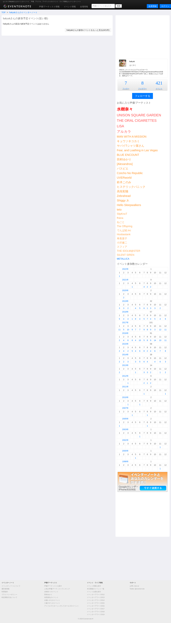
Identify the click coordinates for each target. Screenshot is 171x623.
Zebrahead (124, 195)
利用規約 (5, 591)
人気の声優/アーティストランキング (57, 589)
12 (160, 329)
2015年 (125, 344)
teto (119, 209)
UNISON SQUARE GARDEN (139, 115)
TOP (4, 12)
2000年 (125, 451)
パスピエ (122, 168)
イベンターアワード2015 (96, 603)
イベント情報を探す (94, 586)
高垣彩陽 (122, 191)
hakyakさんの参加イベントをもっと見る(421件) (87, 30)
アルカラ (124, 131)
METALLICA (123, 259)
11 (119, 329)
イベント (159, 89)
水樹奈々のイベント (51, 591)
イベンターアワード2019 (96, 614)
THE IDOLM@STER (128, 250)
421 (159, 83)
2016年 (125, 333)
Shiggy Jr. (123, 200)
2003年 (125, 429)
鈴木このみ (124, 182)
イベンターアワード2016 (96, 606)
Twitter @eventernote (137, 589)
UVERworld (124, 177)
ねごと (121, 222)
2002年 (125, 440)
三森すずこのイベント (52, 603)
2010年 (125, 397)
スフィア (122, 246)
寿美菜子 (122, 238)
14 (155, 340)
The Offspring (124, 226)
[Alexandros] (125, 164)
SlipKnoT (122, 213)
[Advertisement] (142, 37)
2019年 (125, 301)
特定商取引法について (9, 597)
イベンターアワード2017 (96, 609)
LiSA (120, 126)
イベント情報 (70, 6)
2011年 (125, 386)
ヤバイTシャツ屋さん (130, 145)
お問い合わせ (134, 586)
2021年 (125, 280)
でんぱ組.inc (124, 230)
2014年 (125, 354)
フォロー (125, 89)
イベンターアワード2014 (96, 600)
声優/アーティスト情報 (49, 6)
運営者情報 (5, 589)
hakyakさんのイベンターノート (23, 12)
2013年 (125, 365)
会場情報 (84, 6)
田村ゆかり (124, 159)
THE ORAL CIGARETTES (137, 120)
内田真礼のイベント (51, 597)
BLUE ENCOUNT (128, 154)
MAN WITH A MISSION (132, 136)
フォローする (142, 96)
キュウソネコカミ (128, 141)
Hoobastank (124, 234)
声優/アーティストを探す (53, 586)
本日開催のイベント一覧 (95, 589)
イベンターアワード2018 (96, 611)
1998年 (125, 461)
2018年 (125, 312)
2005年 (125, 419)
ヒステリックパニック (131, 186)
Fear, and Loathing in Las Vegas (137, 150)
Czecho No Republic (130, 173)
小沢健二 (122, 242)
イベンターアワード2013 (96, 597)
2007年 (125, 408)
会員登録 (152, 6)
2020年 (125, 290)
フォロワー (142, 89)
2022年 (125, 269)
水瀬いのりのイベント (52, 600)
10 (128, 329)
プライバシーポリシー (9, 594)
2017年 (125, 322)
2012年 (125, 376)
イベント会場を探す (94, 591)
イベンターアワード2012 (96, 594)
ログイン (165, 6)
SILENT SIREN (125, 254)
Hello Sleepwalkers (129, 205)
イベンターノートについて (11, 586)
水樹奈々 (125, 109)
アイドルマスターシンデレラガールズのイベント (61, 606)
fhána (120, 218)
